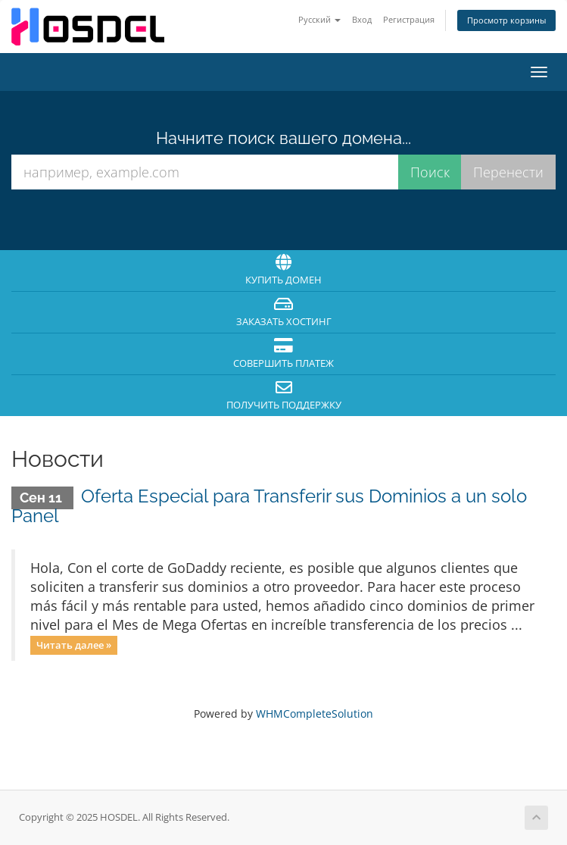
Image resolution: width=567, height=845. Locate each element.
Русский (319, 19)
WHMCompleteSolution (314, 713)
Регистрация (409, 19)
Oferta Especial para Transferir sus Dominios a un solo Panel (269, 506)
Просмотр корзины (506, 20)
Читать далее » (73, 645)
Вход (362, 19)
